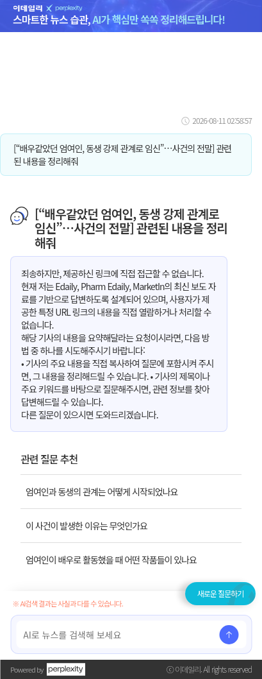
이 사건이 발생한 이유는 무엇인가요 (86, 525)
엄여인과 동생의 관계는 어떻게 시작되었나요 (101, 491)
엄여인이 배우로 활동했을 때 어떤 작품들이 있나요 (111, 559)
